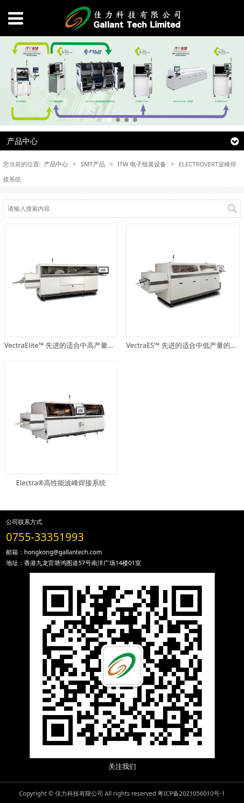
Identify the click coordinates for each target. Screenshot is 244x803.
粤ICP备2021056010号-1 (191, 793)
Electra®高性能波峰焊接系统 (60, 482)
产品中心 (56, 164)
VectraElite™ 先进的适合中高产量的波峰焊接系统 (80, 345)
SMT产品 (92, 164)
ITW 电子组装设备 (141, 164)
